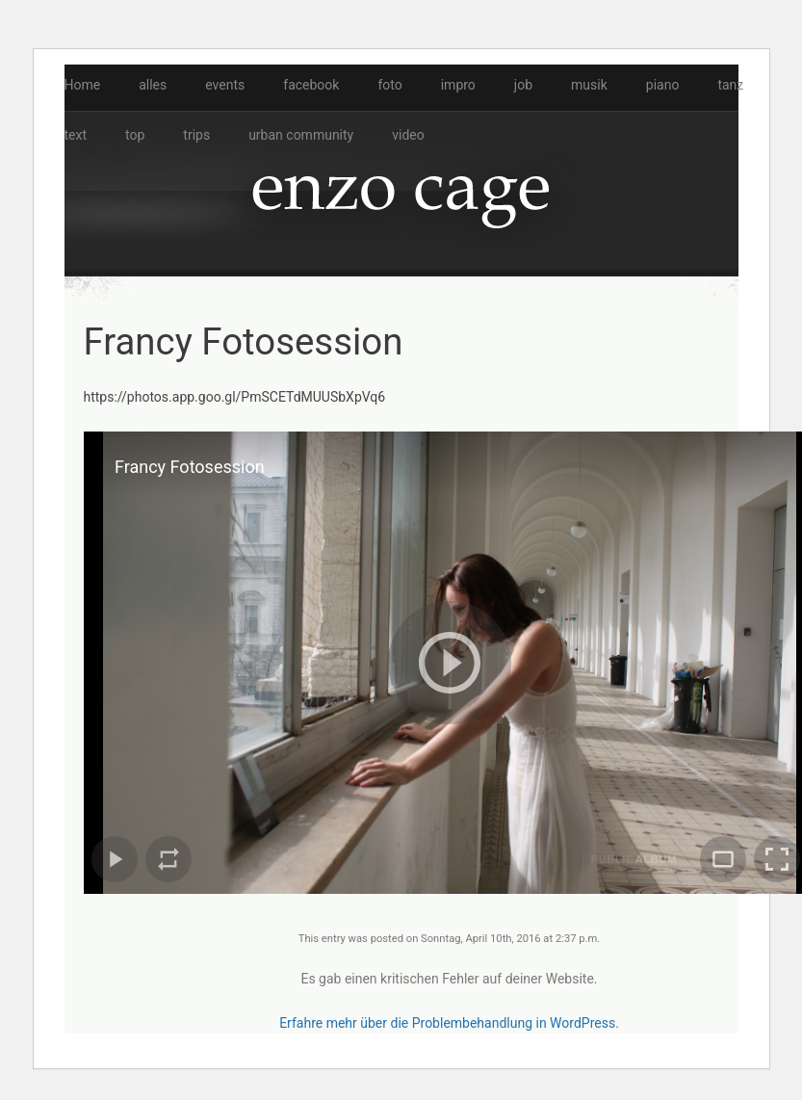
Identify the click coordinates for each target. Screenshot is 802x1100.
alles (153, 84)
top (134, 135)
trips (196, 135)
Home (83, 84)
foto (389, 84)
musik (589, 84)
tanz (730, 84)
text (76, 135)
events (225, 84)
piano (663, 84)
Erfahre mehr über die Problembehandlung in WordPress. (449, 1023)
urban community (300, 135)
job (523, 84)
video (408, 135)
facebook (311, 84)
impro (458, 84)
